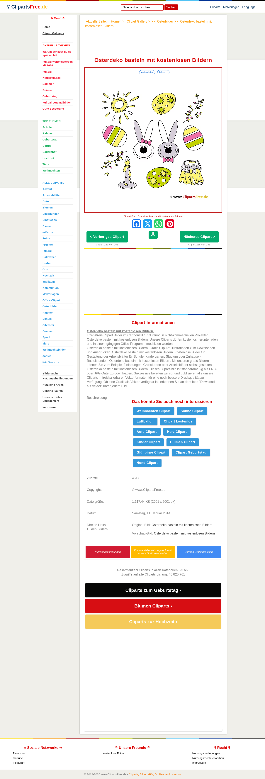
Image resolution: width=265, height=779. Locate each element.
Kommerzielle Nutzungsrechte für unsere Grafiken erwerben (153, 552)
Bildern (163, 72)
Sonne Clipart (192, 411)
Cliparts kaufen (53, 390)
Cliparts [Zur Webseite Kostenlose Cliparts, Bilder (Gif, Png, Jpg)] (29, 7)
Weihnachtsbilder (54, 349)
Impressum (50, 407)
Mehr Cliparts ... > (51, 362)
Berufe (47, 145)
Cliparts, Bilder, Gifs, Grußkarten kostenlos (155, 774)
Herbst (47, 263)
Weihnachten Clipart (154, 411)
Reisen (47, 90)
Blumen (48, 207)
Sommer (48, 83)
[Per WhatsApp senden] (158, 223)
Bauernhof (50, 151)
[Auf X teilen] (147, 223)
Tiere (46, 164)
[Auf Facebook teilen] (136, 223)
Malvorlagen (231, 8)
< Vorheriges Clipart (107, 237)
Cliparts (215, 8)
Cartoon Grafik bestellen (199, 552)
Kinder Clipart (148, 442)
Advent (47, 189)
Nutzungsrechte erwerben (208, 758)
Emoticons (50, 219)
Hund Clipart (147, 463)
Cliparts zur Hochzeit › (153, 621)
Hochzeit (48, 158)
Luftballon (145, 421)
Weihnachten (51, 170)
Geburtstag (50, 96)
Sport (46, 337)
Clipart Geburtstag (191, 452)
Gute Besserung (53, 108)
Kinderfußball (52, 77)
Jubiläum (49, 281)
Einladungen (51, 213)
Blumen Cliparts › (153, 605)
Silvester (48, 325)
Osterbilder (50, 306)
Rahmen (48, 133)
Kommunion (51, 287)
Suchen (171, 7)
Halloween (49, 257)
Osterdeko (147, 72)
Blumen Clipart (182, 442)
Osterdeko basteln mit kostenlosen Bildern (182, 525)
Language (248, 8)
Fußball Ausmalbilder (57, 102)
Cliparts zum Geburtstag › (153, 590)
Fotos (46, 238)
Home (46, 27)
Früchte (48, 244)
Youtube (18, 758)
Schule (47, 127)
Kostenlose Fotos (113, 753)
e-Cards (48, 232)
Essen (47, 226)
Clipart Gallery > (53, 33)
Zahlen (47, 355)
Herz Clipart (177, 432)
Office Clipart (51, 300)
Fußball (47, 71)
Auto (46, 201)
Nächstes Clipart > (199, 237)
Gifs (45, 269)
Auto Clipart (147, 432)
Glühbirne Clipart (151, 452)
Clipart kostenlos (178, 421)
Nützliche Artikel (53, 384)
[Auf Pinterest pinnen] (169, 223)
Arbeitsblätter (52, 195)
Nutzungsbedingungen (108, 552)
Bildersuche (51, 373)
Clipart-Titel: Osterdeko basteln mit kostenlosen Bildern (153, 216)
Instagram (19, 762)
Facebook (19, 753)
